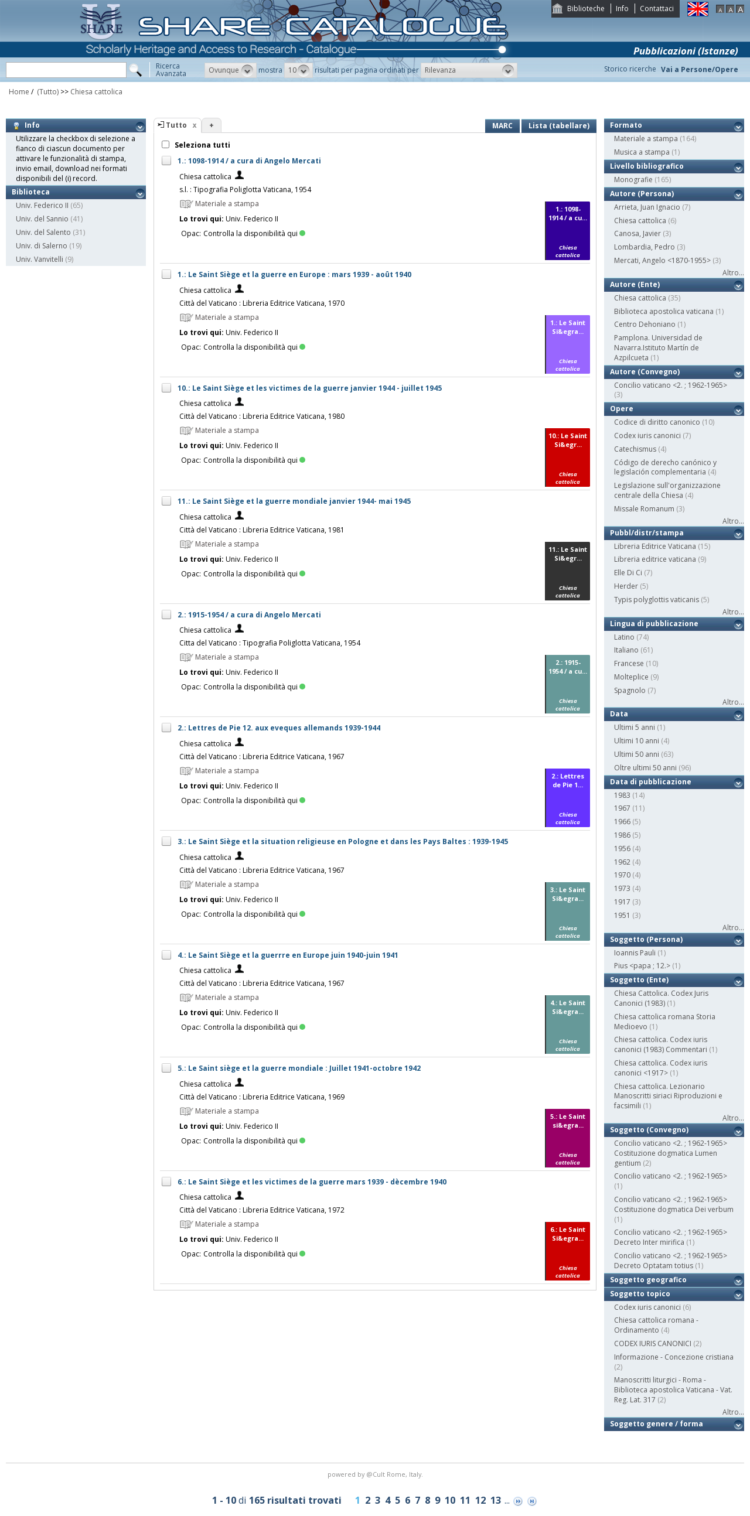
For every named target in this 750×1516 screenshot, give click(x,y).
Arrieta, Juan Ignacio (647, 207)
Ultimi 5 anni (634, 727)
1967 (622, 808)
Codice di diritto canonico (657, 422)
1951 (622, 915)
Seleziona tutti (201, 145)
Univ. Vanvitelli (39, 259)
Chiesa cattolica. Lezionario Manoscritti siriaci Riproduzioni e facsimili (668, 1096)
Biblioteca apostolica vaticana (664, 311)
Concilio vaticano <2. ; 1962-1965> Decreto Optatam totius (670, 1261)
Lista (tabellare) (559, 126)
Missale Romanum (644, 509)
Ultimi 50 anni (636, 754)
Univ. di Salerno (41, 246)
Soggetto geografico (648, 1280)
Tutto (176, 125)
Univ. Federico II (42, 205)
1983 (622, 795)
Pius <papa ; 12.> (642, 966)
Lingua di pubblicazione (654, 624)
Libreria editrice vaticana (655, 559)
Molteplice (631, 677)
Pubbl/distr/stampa (647, 533)
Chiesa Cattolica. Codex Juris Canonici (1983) (661, 998)
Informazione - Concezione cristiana (674, 1357)
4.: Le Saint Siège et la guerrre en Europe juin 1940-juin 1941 (288, 955)
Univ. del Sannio (42, 219)
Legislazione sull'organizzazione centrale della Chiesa (667, 490)
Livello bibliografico (647, 166)
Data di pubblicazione (650, 782)
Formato (626, 125)
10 (450, 1500)
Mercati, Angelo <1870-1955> (662, 260)
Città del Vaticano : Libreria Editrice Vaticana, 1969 (262, 1097)
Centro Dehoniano (645, 324)
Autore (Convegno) (645, 372)
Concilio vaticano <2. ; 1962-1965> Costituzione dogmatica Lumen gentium (670, 1153)
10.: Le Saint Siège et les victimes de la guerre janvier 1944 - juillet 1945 (310, 388)
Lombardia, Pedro (644, 247)
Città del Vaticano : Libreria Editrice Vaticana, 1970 (262, 303)
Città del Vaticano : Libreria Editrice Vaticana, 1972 (262, 1210)
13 (495, 1500)
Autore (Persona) (642, 194)
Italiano (626, 650)
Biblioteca (31, 192)
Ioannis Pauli (635, 953)
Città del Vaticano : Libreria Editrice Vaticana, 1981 (262, 530)
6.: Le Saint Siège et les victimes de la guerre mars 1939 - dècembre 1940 (312, 1182)
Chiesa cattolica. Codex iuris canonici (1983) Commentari (660, 1044)
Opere (621, 409)
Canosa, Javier (637, 233)
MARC (502, 126)
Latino (624, 637)
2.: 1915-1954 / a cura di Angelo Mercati (249, 615)
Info (622, 8)
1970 (622, 875)
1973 (622, 888)
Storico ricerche (630, 69)
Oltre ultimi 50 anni (645, 768)
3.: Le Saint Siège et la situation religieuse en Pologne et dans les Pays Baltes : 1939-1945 (343, 841)
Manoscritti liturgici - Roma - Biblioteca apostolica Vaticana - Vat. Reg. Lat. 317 (673, 1390)
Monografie (633, 180)
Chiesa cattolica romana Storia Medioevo (664, 1022)
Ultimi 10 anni (636, 741)
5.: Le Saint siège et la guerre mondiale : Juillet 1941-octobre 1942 (299, 1068)
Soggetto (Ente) (639, 980)
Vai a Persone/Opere (699, 69)
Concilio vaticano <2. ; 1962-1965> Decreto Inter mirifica (670, 1237)
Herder (626, 586)
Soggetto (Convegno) (649, 1130)
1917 (622, 902)
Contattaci (657, 8)
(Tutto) (47, 92)
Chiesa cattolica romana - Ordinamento (656, 1325)
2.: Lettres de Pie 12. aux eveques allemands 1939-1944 (279, 728)
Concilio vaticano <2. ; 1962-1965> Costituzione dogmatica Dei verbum (674, 1204)
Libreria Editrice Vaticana (655, 546)
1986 (622, 835)
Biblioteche (586, 8)
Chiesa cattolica (96, 92)
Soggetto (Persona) (646, 939)
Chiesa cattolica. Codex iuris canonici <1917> (660, 1068)
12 (480, 1500)
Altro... (733, 273)
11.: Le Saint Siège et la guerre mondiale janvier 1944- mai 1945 (294, 501)
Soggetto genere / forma (656, 1424)
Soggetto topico (640, 1294)
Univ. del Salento (43, 232)
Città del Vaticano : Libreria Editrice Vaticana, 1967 (262, 757)
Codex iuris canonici (647, 436)
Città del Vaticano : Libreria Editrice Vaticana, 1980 (262, 416)
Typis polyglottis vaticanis (656, 600)
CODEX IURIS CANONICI (652, 1343)
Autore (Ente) (635, 284)
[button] (230, 70)
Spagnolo (630, 690)
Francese (629, 663)
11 (465, 1500)
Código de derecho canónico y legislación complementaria (665, 467)
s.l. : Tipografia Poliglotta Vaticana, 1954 (245, 189)
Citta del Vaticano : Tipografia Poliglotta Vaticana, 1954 (269, 643)
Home (19, 92)
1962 (622, 862)
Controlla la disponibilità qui (254, 233)
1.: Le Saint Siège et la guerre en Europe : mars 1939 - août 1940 (294, 274)
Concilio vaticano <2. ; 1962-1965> (670, 385)
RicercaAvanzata (171, 69)
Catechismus (635, 449)
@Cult (376, 1474)
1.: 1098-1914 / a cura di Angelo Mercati (249, 161)
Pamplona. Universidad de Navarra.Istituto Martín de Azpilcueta (658, 348)
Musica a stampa (642, 152)
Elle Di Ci (628, 573)
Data (619, 714)
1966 (622, 822)
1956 (622, 848)
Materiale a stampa (646, 139)
